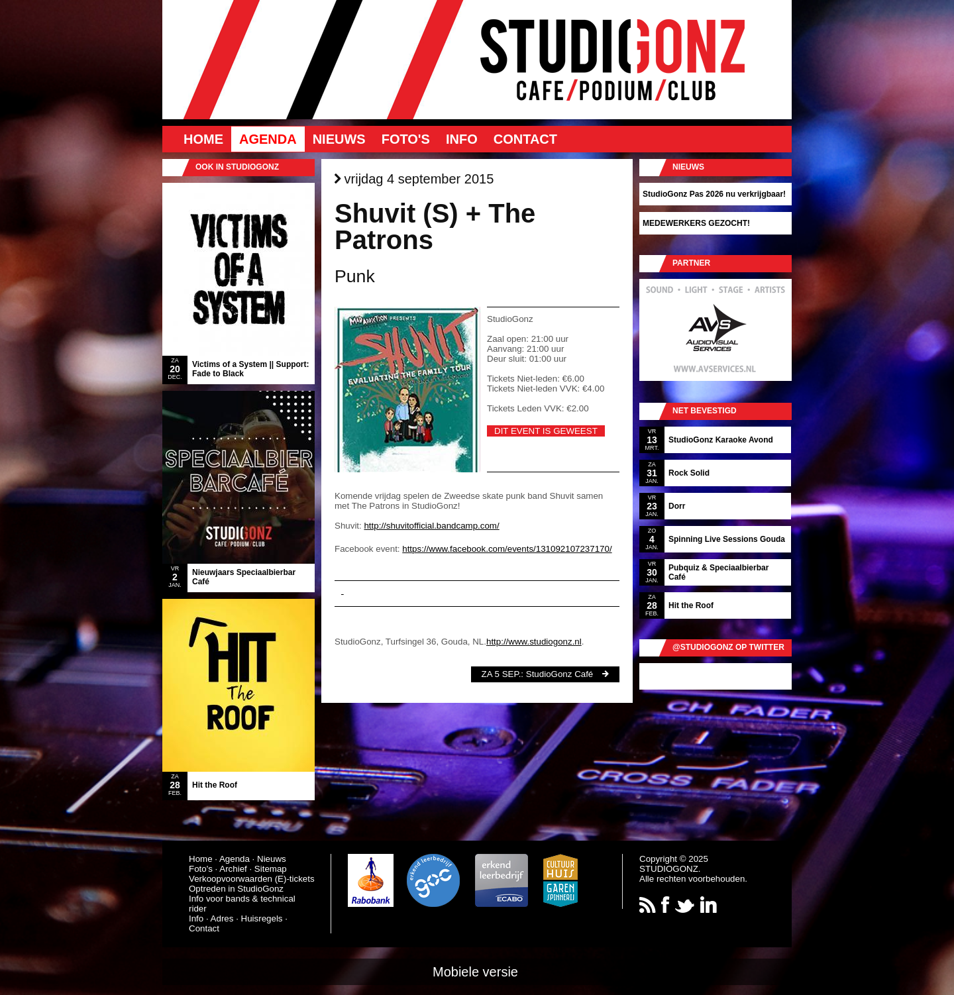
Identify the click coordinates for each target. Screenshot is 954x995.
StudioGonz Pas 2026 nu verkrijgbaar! (714, 194)
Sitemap (270, 869)
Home (203, 139)
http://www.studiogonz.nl (534, 642)
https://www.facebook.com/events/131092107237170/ (506, 549)
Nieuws (339, 139)
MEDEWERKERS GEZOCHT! (696, 223)
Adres (222, 918)
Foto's (406, 139)
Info (462, 139)
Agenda (268, 139)
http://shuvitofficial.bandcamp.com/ (431, 526)
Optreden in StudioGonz (236, 889)
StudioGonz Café (560, 674)
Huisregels (262, 918)
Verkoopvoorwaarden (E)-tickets (252, 879)
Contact (525, 139)
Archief (232, 869)
